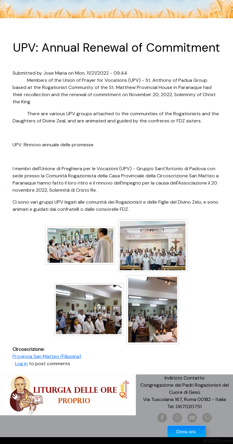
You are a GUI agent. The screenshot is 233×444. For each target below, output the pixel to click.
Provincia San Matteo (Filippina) (47, 356)
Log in (21, 363)
